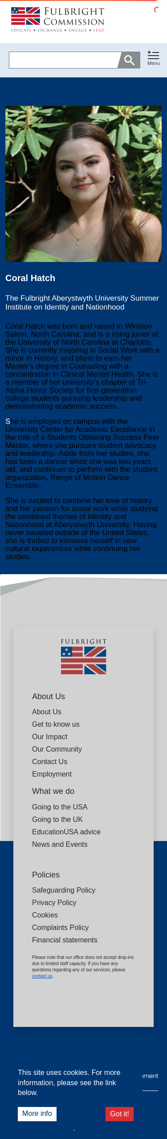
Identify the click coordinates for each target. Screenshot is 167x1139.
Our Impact (49, 737)
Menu (153, 63)
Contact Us (49, 761)
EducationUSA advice (66, 832)
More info (37, 1113)
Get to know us (56, 724)
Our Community (57, 749)
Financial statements (65, 940)
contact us (42, 976)
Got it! (119, 1114)
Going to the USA (60, 807)
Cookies (45, 915)
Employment (52, 774)
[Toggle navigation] (153, 58)
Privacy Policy (54, 902)
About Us (46, 712)
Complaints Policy (60, 927)
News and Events (60, 844)
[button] (153, 60)
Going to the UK (57, 819)
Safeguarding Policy (63, 890)
